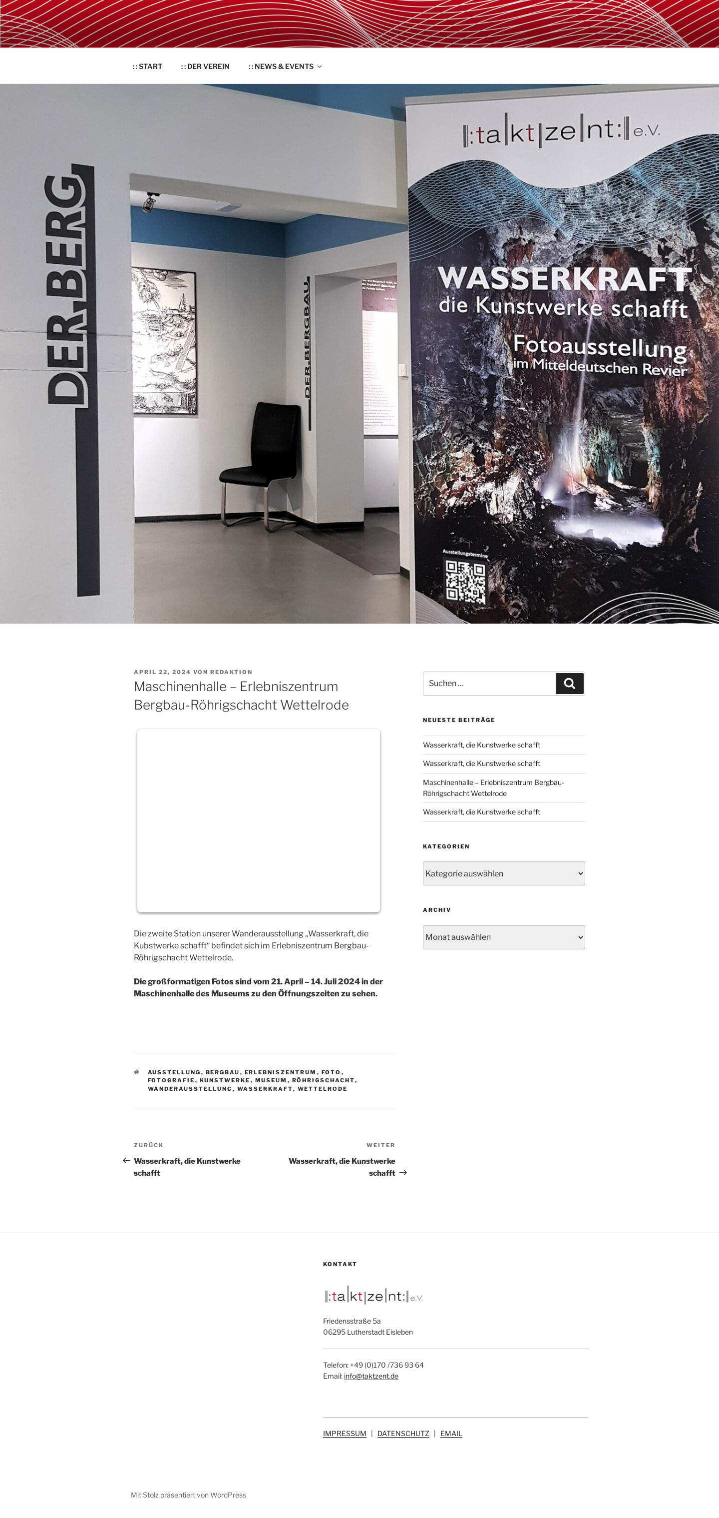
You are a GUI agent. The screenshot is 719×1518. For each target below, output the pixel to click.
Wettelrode (323, 1088)
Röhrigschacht (323, 1080)
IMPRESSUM (344, 1433)
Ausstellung (174, 1072)
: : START (147, 66)
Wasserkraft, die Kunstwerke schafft (481, 745)
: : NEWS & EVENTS (286, 66)
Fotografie (171, 1080)
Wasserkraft (265, 1088)
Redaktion (231, 672)
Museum (271, 1080)
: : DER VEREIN (205, 66)
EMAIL (451, 1433)
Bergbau (223, 1072)
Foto (332, 1072)
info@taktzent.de (371, 1376)
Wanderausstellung (190, 1088)
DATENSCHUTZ (403, 1433)
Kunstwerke (225, 1080)
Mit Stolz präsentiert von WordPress (188, 1495)
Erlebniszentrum (281, 1072)
